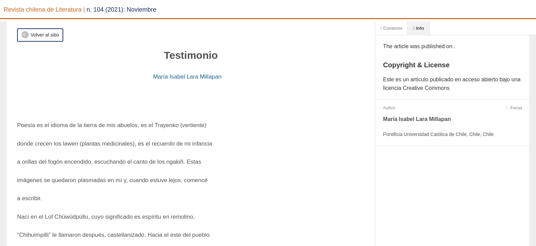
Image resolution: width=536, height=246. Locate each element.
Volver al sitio (44, 35)
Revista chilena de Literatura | (44, 9)
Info (418, 28)
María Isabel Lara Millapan (187, 76)
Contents (391, 28)
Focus (514, 108)
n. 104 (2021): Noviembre (121, 9)
